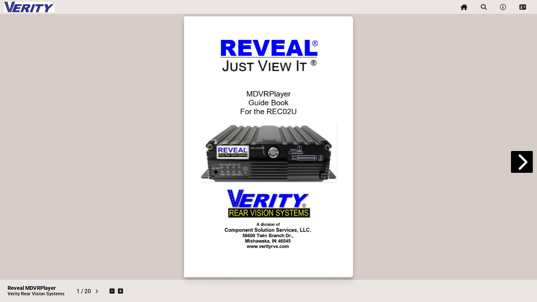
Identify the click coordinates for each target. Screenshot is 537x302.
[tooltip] (464, 7)
